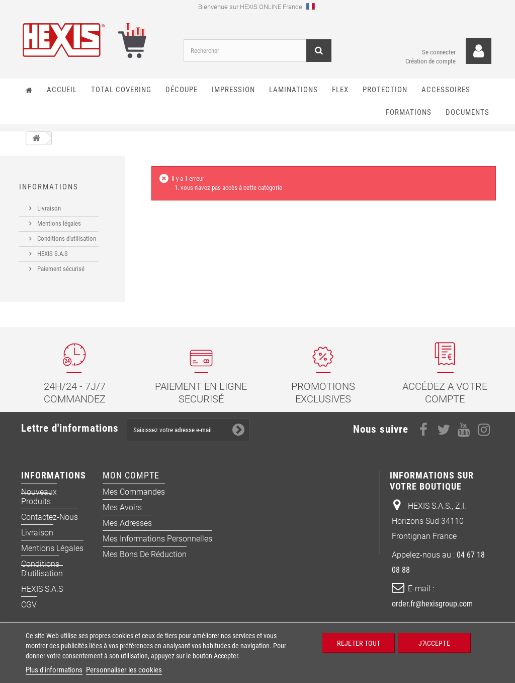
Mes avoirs (122, 519)
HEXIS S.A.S (52, 249)
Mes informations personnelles (157, 551)
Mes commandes (134, 504)
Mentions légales (58, 219)
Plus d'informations (54, 669)
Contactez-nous (49, 529)
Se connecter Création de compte (430, 47)
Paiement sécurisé (60, 264)
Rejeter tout (358, 643)
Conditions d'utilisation (66, 234)
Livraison (48, 204)
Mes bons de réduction (145, 566)
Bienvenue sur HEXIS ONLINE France (256, 6)
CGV (29, 617)
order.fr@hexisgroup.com (432, 616)
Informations (48, 186)
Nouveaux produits (39, 508)
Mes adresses (127, 535)
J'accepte (434, 643)
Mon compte (131, 487)
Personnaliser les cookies (124, 669)
